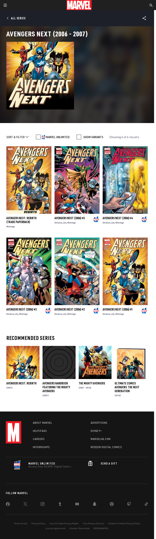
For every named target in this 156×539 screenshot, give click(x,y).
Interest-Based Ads (79, 528)
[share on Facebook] (8, 505)
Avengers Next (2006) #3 (21, 309)
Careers (39, 439)
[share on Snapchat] (94, 505)
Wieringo (10, 226)
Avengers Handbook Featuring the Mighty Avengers (56, 387)
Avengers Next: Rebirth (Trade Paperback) (21, 220)
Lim (64, 222)
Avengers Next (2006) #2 (70, 309)
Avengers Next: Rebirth (21, 383)
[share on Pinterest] (112, 505)
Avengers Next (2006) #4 (118, 218)
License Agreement (55, 528)
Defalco (58, 222)
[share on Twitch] (129, 505)
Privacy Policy (38, 523)
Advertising (99, 422)
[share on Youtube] (77, 505)
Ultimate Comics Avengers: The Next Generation (127, 387)
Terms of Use (20, 523)
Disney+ (96, 430)
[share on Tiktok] (146, 505)
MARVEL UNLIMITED (58, 137)
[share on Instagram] (42, 505)
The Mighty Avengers (92, 383)
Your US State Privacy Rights (64, 523)
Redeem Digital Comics (106, 447)
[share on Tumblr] (60, 505)
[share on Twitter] (25, 505)
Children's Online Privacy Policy (124, 523)
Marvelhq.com (101, 439)
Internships (41, 447)
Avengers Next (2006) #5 (70, 218)
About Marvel (42, 422)
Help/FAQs (40, 430)
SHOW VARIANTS (93, 137)
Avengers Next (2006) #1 (118, 309)
